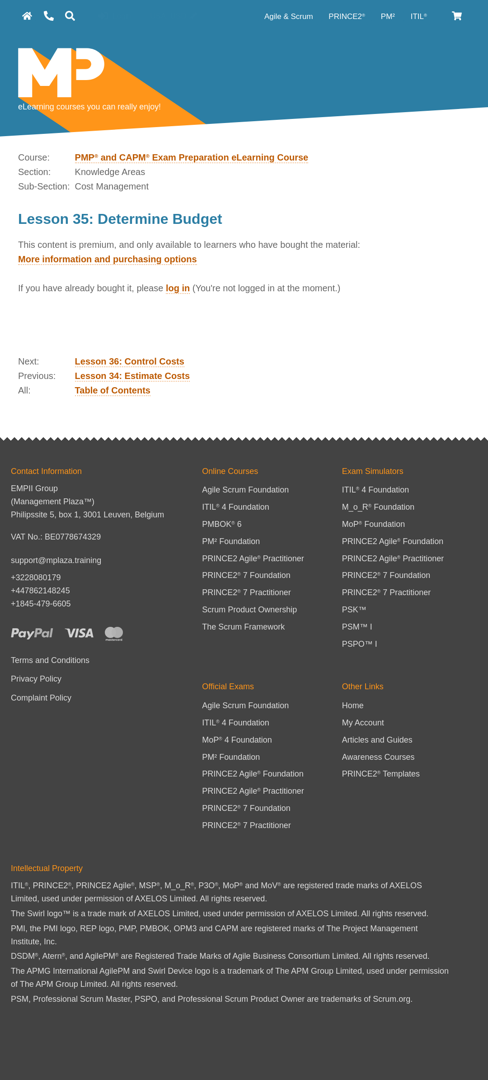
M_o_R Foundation (378, 507)
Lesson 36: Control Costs (129, 361)
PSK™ (354, 609)
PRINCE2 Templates (381, 773)
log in (178, 288)
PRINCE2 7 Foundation (246, 575)
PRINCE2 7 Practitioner (246, 592)
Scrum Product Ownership (249, 609)
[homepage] (27, 16)
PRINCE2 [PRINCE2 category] (346, 16)
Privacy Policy (36, 678)
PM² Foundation (231, 541)
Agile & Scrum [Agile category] (289, 16)
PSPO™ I (359, 644)
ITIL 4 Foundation (235, 507)
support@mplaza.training (56, 560)
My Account (363, 722)
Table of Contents (112, 390)
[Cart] (457, 16)
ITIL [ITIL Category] (419, 16)
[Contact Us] (49, 16)
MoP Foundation (373, 524)
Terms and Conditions (50, 660)
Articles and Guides (377, 739)
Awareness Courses (378, 757)
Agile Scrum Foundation (245, 489)
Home (353, 705)
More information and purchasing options (107, 259)
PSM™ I (357, 626)
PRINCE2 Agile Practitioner (253, 558)
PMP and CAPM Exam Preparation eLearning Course (192, 157)
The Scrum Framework (243, 626)
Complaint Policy (41, 697)
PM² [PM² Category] (389, 16)
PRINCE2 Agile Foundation (393, 541)
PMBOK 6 (221, 524)
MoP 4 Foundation (237, 739)
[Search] (70, 16)
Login (114, 16)
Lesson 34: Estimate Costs (132, 376)
